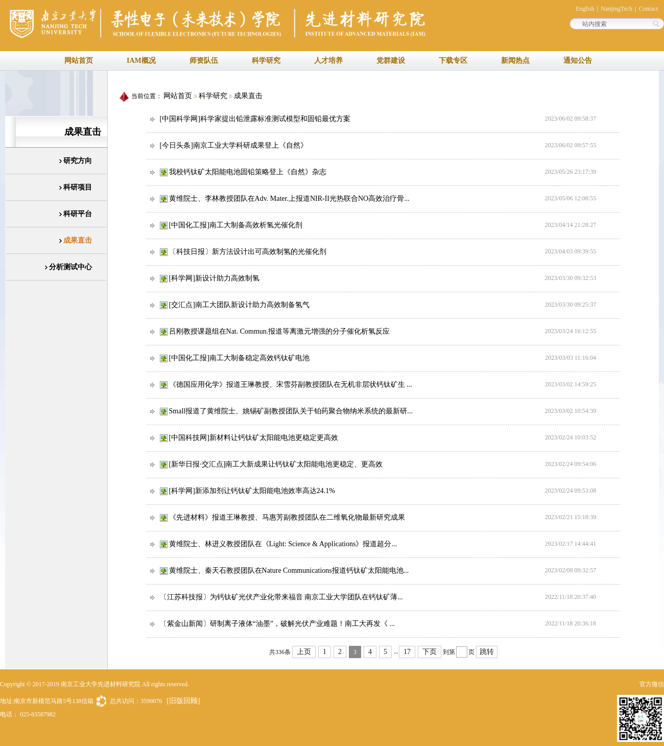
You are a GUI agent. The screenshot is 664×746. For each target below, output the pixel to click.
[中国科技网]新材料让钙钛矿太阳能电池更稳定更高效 (253, 437)
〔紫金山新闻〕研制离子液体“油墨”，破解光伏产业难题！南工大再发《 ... (277, 623)
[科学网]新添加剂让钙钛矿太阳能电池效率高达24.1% (252, 491)
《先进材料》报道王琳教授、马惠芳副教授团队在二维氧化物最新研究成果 (287, 517)
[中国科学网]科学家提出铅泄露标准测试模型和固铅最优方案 (255, 119)
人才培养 (328, 60)
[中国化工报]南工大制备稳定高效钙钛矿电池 (239, 358)
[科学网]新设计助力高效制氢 (214, 278)
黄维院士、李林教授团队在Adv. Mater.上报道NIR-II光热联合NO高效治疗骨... (289, 198)
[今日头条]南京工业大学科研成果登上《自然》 (233, 145)
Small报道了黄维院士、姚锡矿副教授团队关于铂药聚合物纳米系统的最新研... (291, 411)
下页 (429, 652)
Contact (647, 8)
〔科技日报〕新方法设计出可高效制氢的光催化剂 (247, 251)
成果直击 (248, 96)
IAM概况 (141, 60)
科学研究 (266, 60)
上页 (304, 652)
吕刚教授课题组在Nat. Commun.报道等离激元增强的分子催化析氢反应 (279, 331)
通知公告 (577, 60)
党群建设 (390, 60)
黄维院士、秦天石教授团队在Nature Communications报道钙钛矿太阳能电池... (289, 570)
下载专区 (453, 60)
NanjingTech (616, 8)
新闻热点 (515, 60)
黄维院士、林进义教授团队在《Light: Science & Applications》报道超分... (283, 544)
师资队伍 (203, 60)
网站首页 (78, 60)
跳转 (487, 652)
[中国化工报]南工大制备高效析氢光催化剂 (235, 225)
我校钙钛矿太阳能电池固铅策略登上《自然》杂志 (247, 172)
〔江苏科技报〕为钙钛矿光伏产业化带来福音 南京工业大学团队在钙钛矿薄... (281, 597)
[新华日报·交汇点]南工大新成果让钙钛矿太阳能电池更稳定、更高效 (276, 464)
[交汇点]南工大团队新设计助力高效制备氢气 (239, 305)
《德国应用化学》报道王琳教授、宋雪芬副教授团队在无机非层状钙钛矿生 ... (290, 384)
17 (407, 652)
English (586, 8)
